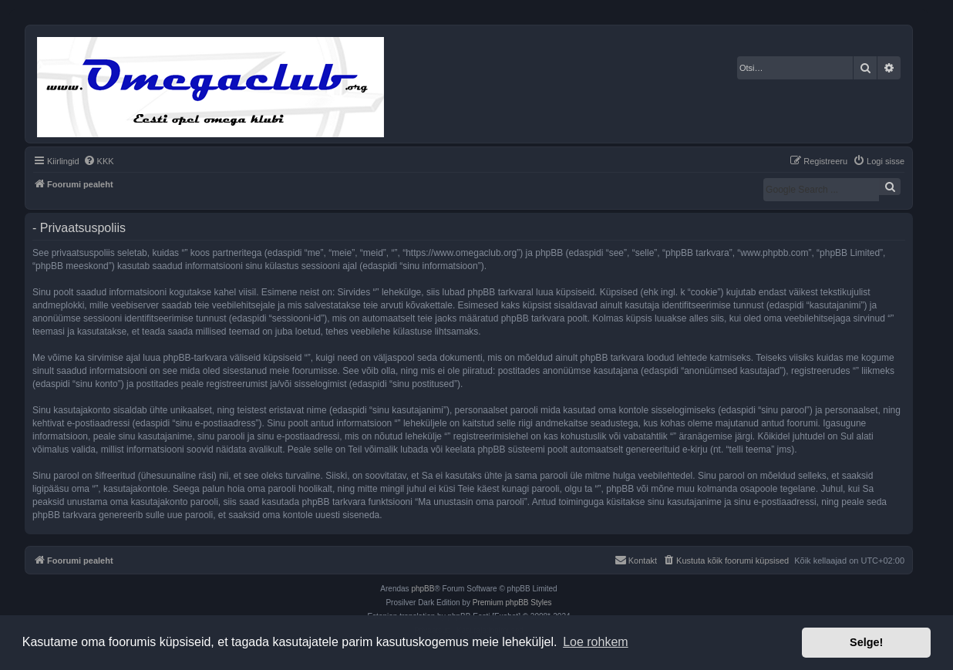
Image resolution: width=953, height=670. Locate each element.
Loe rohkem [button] (595, 641)
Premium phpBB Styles (512, 602)
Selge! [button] (866, 642)
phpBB (422, 588)
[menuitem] (98, 161)
